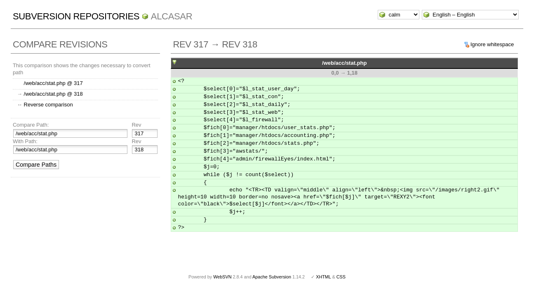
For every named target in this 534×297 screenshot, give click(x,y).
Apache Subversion (271, 276)
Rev (136, 125)
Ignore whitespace (492, 44)
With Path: (25, 141)
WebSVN (222, 276)
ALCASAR (171, 16)
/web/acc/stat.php (344, 63)
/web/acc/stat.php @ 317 (53, 83)
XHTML (323, 276)
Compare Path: (31, 125)
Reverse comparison (48, 104)
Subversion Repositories (76, 16)
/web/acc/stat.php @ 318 (53, 94)
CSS (341, 276)
